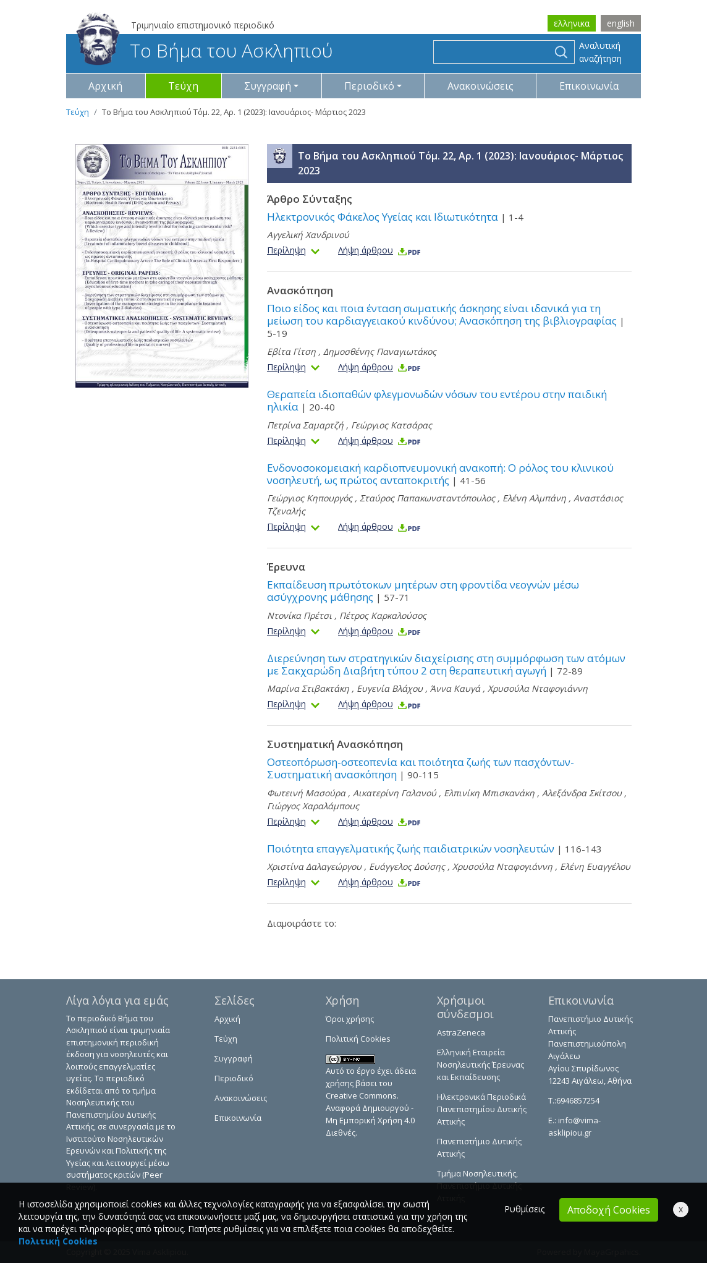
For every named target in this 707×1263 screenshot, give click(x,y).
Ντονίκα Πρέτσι (299, 615)
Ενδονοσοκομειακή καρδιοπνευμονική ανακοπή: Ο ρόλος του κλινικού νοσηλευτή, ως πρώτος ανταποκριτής (440, 474)
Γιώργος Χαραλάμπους (313, 806)
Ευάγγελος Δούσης (407, 866)
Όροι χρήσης (350, 1018)
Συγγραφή (233, 1058)
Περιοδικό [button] (369, 86)
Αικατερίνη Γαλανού (394, 793)
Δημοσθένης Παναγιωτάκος (379, 351)
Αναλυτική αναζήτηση (600, 52)
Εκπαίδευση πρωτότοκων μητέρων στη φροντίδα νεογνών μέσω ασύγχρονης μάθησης (423, 590)
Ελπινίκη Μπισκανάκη (489, 793)
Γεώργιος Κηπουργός (309, 498)
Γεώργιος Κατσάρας (391, 425)
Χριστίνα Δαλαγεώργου (314, 866)
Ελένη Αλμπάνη (534, 498)
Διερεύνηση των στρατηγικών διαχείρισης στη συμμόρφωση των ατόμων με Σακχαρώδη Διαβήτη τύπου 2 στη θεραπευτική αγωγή (446, 664)
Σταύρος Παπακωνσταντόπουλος (428, 498)
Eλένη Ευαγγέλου (595, 866)
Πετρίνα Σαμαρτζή (305, 425)
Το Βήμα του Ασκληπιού (204, 50)
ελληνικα (572, 23)
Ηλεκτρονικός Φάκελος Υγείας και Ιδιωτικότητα (395, 217)
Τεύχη (183, 86)
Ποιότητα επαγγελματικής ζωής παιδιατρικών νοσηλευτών (434, 848)
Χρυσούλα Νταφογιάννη (538, 688)
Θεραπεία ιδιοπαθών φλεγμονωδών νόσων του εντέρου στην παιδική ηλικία (437, 400)
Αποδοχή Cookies (608, 1210)
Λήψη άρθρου (379, 250)
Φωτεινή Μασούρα (306, 793)
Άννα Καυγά (455, 688)
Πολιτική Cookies (358, 1038)
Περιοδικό (233, 1078)
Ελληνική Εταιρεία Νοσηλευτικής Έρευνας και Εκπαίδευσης (480, 1064)
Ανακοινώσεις (480, 86)
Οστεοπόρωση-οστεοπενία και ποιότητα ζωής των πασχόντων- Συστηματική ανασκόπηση (420, 768)
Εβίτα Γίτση (291, 351)
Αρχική (105, 86)
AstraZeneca (461, 1032)
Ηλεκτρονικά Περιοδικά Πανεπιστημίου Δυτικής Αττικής (482, 1109)
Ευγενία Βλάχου (390, 688)
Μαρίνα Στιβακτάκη (308, 688)
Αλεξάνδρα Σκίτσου (582, 793)
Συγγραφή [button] (267, 86)
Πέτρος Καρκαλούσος (382, 615)
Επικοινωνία (589, 86)
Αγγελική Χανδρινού (308, 234)
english (621, 23)
